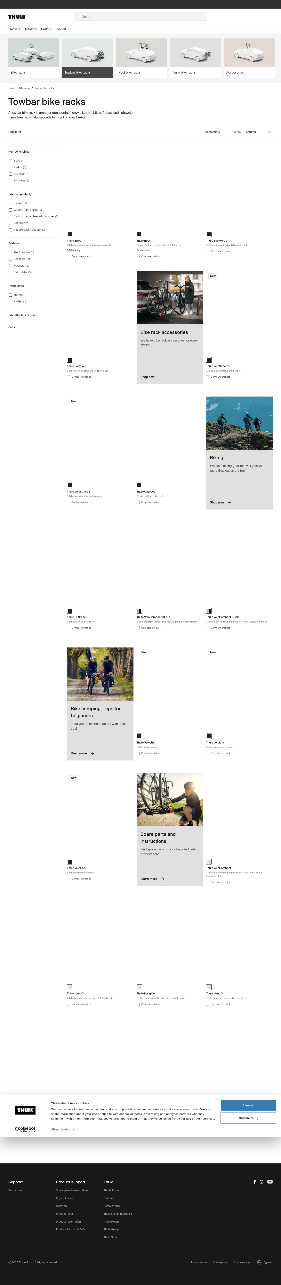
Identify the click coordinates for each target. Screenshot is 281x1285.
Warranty (61, 1206)
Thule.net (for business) (118, 1214)
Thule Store (111, 1237)
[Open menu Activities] (33, 29)
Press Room (111, 1221)
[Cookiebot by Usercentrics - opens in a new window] (25, 1277)
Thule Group (111, 1229)
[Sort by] (258, 132)
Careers (109, 1198)
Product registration (68, 1221)
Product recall (64, 1214)
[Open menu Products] (16, 29)
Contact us (15, 1190)
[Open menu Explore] (48, 29)
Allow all (248, 1253)
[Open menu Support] (63, 29)
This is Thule (111, 1190)
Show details (60, 1277)
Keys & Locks (64, 1198)
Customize (248, 1266)
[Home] (41, 16)
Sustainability (112, 1206)
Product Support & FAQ (70, 1229)
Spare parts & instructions (72, 1190)
